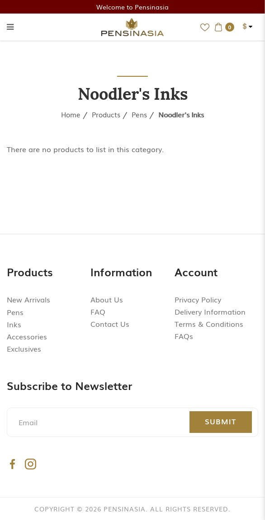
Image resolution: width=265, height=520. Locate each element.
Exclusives (24, 348)
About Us (106, 299)
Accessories (27, 336)
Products (106, 114)
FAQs (184, 336)
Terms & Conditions (209, 324)
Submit (220, 421)
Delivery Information (210, 311)
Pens (139, 114)
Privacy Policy (198, 299)
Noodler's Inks (181, 114)
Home (70, 114)
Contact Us (109, 324)
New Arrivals (28, 299)
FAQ (97, 311)
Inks (14, 324)
